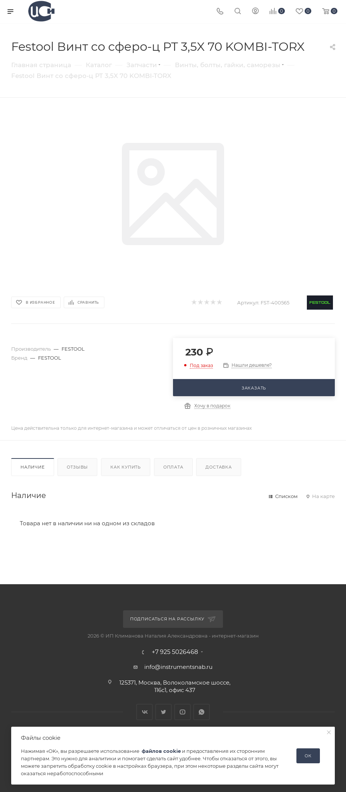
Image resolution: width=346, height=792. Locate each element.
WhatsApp (202, 712)
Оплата (173, 467)
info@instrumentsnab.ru (178, 666)
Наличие (33, 467)
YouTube (182, 712)
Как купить (125, 467)
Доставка (218, 467)
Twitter (163, 712)
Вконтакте (144, 712)
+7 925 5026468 (175, 652)
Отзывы (77, 467)
